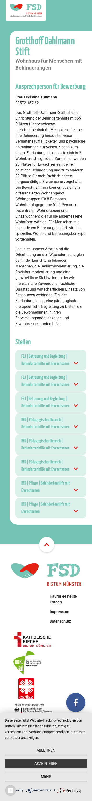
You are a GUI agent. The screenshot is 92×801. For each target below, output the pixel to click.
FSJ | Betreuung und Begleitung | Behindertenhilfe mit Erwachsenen (50, 360)
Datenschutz (60, 621)
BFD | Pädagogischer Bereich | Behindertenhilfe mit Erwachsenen (50, 424)
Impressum (59, 611)
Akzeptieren (46, 763)
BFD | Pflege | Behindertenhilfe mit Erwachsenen (50, 487)
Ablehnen (46, 750)
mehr (46, 776)
